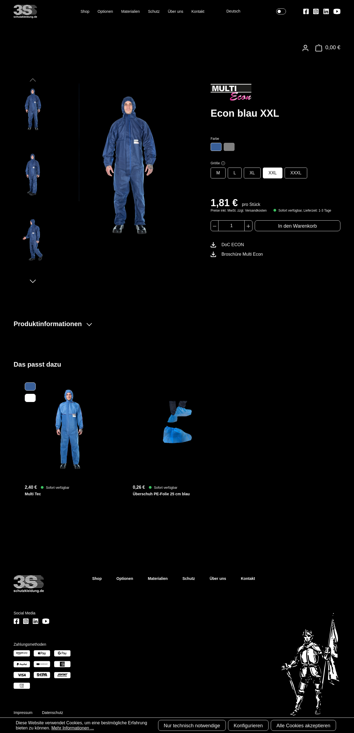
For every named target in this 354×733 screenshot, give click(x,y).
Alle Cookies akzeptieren (303, 725)
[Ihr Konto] (305, 48)
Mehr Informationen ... (72, 728)
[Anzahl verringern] (214, 225)
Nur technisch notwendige (192, 725)
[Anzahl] (231, 225)
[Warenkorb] (326, 48)
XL (252, 173)
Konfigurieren (248, 725)
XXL (273, 173)
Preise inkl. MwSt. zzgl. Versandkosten (239, 210)
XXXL (295, 173)
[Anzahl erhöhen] (248, 225)
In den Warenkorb (297, 226)
